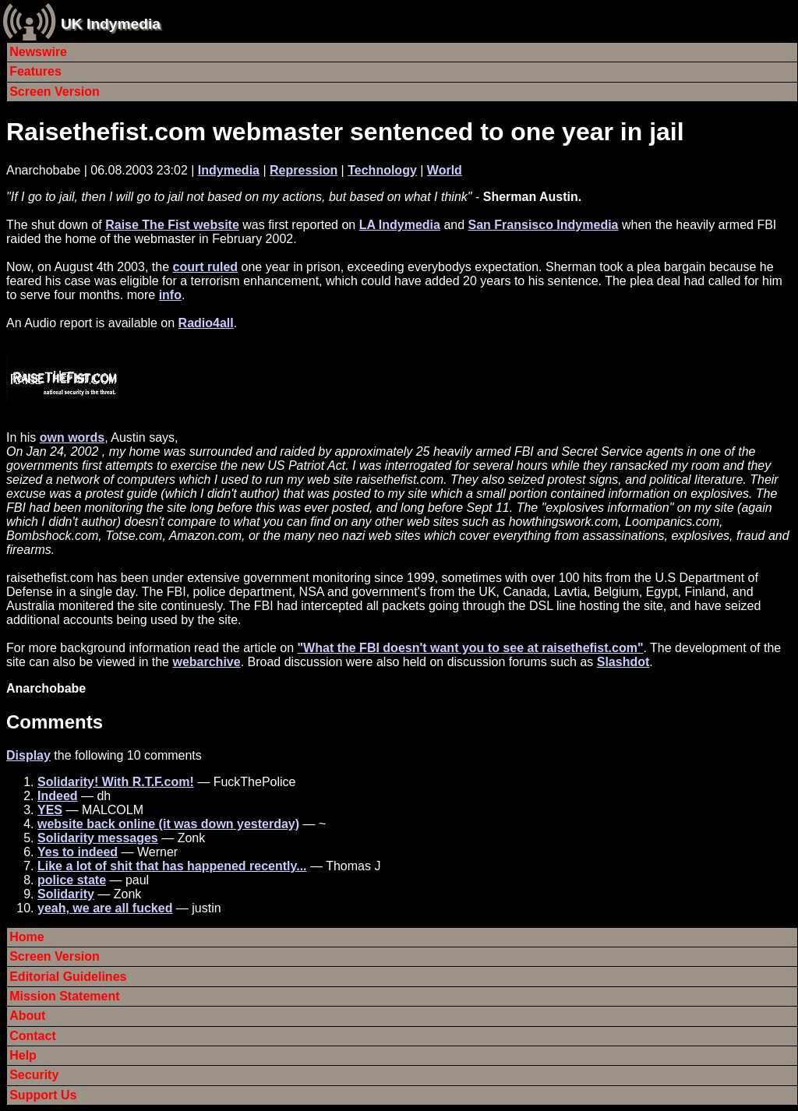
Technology (382, 170)
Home (26, 936)
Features (35, 71)
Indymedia (229, 170)
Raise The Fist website (172, 224)
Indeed (57, 795)
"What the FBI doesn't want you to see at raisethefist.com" (471, 647)
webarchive (206, 661)
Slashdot (623, 661)
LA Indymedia (399, 224)
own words (72, 437)
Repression (303, 170)
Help (23, 1055)
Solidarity (65, 894)
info (170, 295)
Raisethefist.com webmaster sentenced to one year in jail (345, 132)
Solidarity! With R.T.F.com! (115, 781)
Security (33, 1074)
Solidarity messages (97, 838)
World (444, 170)
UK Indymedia (111, 24)
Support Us (42, 1095)
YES (49, 809)
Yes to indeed (77, 852)
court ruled (205, 266)
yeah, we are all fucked (104, 908)
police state (71, 880)
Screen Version (54, 91)
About (27, 1015)
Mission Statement (64, 996)
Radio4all (206, 323)
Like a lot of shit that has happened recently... (172, 866)
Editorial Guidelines (67, 976)
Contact (32, 1035)
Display (28, 755)
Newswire (38, 51)
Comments (54, 721)
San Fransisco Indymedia (543, 224)
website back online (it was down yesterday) (168, 824)
